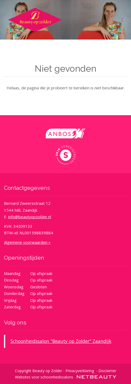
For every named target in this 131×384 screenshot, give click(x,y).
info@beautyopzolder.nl (29, 216)
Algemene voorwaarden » (27, 242)
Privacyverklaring (80, 370)
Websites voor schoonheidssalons (65, 377)
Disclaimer (107, 370)
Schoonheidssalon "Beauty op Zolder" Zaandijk (61, 341)
